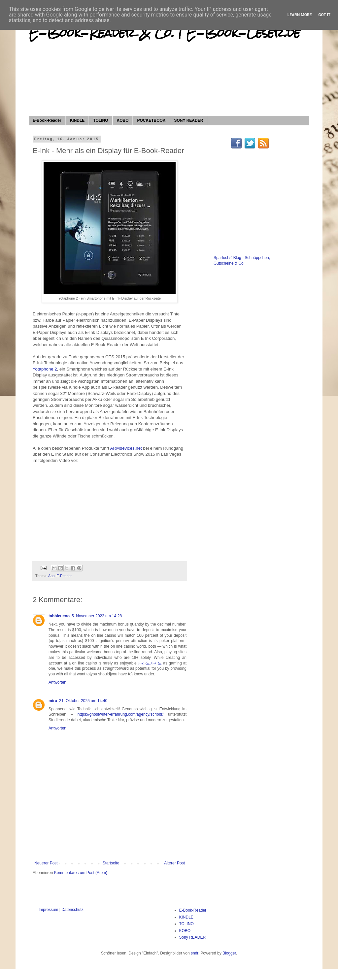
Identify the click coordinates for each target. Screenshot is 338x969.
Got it (324, 15)
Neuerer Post (46, 863)
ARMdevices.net (126, 448)
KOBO (122, 120)
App (51, 576)
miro (53, 700)
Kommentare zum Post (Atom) (80, 872)
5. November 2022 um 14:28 (97, 616)
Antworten (57, 682)
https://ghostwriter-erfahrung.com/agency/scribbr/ (121, 714)
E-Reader (64, 576)
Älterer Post (174, 863)
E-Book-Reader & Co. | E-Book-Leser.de (164, 33)
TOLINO (100, 120)
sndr (194, 953)
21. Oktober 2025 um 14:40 (83, 700)
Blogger (229, 953)
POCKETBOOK (151, 120)
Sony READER (192, 937)
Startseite (111, 863)
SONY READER (188, 120)
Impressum (48, 909)
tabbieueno (59, 616)
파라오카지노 (150, 663)
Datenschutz (72, 909)
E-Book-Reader (47, 120)
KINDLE (77, 120)
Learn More (299, 15)
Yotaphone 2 (45, 369)
